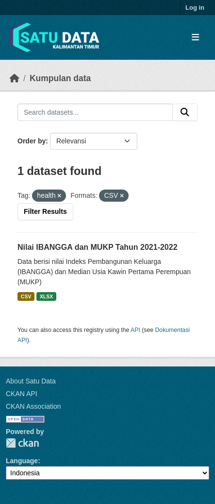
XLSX (46, 296)
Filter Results (45, 211)
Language (22, 461)
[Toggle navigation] (195, 38)
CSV (26, 296)
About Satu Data (31, 381)
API (135, 330)
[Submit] (185, 112)
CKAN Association (33, 406)
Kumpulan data (60, 78)
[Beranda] (14, 78)
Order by (31, 141)
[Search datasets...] (95, 112)
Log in (194, 7)
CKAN (22, 443)
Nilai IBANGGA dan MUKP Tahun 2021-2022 (97, 247)
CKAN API (21, 394)
